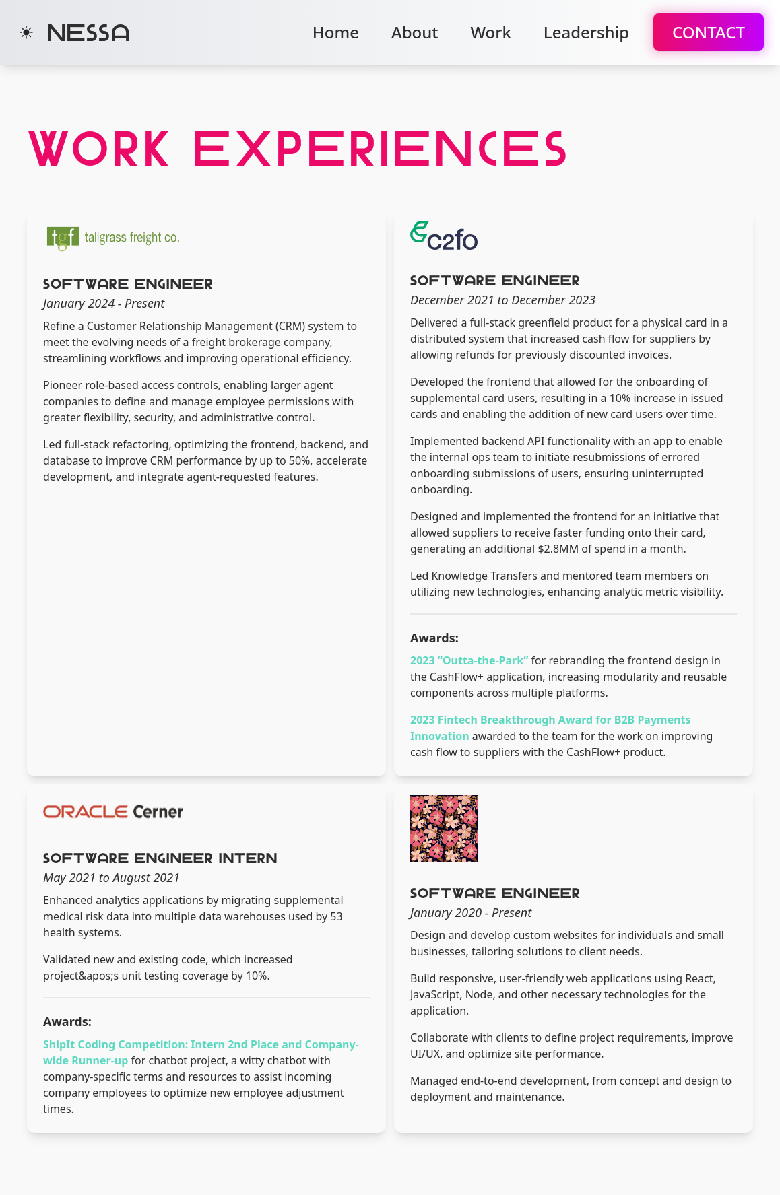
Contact (708, 32)
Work (490, 32)
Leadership (586, 32)
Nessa (89, 32)
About (414, 32)
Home (336, 32)
